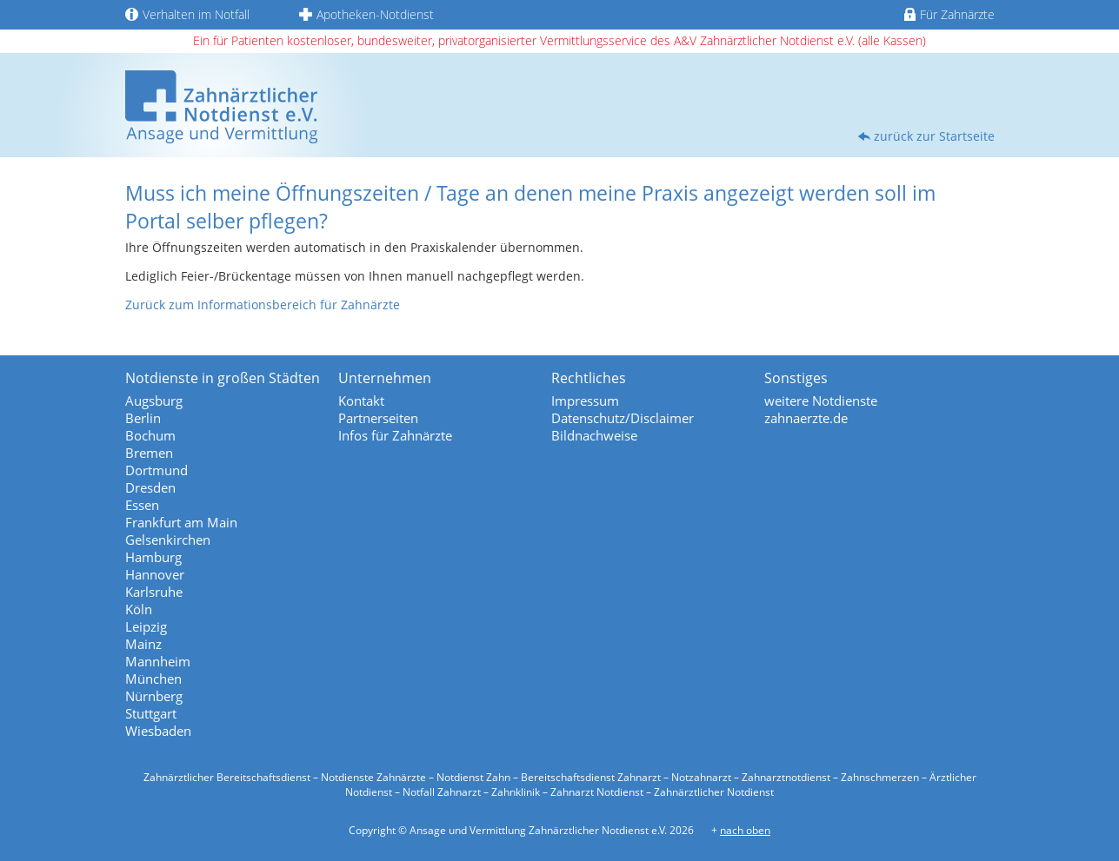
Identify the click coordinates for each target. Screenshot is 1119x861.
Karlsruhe (154, 591)
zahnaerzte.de (806, 418)
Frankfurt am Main (181, 522)
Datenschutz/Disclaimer (622, 418)
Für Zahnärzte (949, 14)
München (153, 678)
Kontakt (361, 400)
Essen (142, 504)
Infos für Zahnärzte (395, 435)
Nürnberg (154, 696)
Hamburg (153, 557)
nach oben (745, 830)
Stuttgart (151, 713)
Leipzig (146, 626)
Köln (138, 609)
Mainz (143, 643)
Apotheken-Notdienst (366, 14)
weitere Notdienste (820, 400)
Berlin (143, 418)
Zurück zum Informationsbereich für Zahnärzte (262, 304)
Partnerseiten (378, 418)
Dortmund (156, 470)
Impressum (585, 400)
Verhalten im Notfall (187, 14)
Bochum (150, 435)
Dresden (150, 487)
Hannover (154, 574)
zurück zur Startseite (934, 136)
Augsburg (154, 400)
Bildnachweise (594, 435)
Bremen (149, 452)
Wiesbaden (158, 730)
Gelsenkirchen (167, 539)
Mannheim (157, 661)
